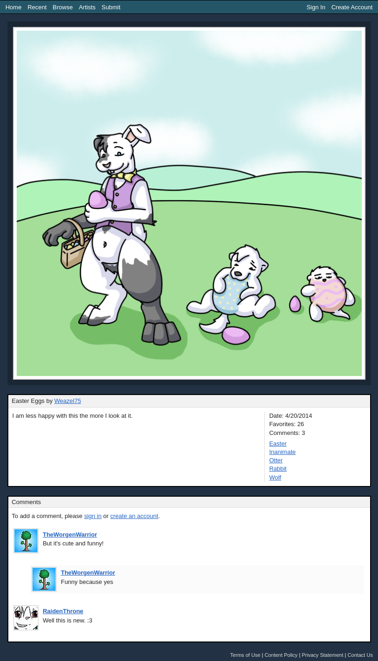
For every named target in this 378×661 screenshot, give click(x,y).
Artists (87, 7)
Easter (278, 443)
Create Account (351, 7)
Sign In (316, 7)
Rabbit (278, 468)
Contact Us (360, 655)
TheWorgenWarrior (70, 534)
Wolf (275, 477)
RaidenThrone (63, 611)
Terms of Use (245, 655)
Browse (63, 7)
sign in (93, 515)
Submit (111, 7)
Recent (36, 7)
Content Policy (280, 655)
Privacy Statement (323, 655)
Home (14, 7)
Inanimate (282, 451)
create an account (134, 515)
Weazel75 (67, 400)
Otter (275, 460)
